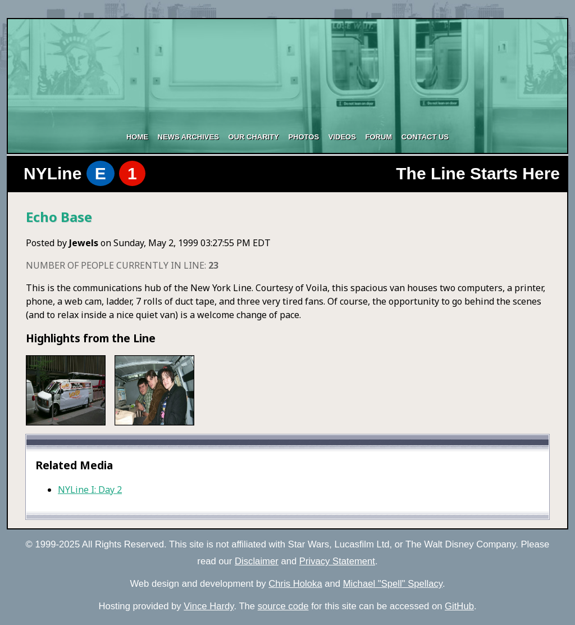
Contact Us (425, 137)
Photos (303, 137)
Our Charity (254, 137)
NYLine (84, 173)
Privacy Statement (337, 561)
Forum (378, 137)
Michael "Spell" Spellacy (392, 583)
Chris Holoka (295, 583)
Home (137, 137)
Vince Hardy (209, 606)
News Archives (188, 137)
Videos (342, 137)
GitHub (459, 606)
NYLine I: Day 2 (90, 489)
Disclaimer (257, 561)
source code (283, 606)
